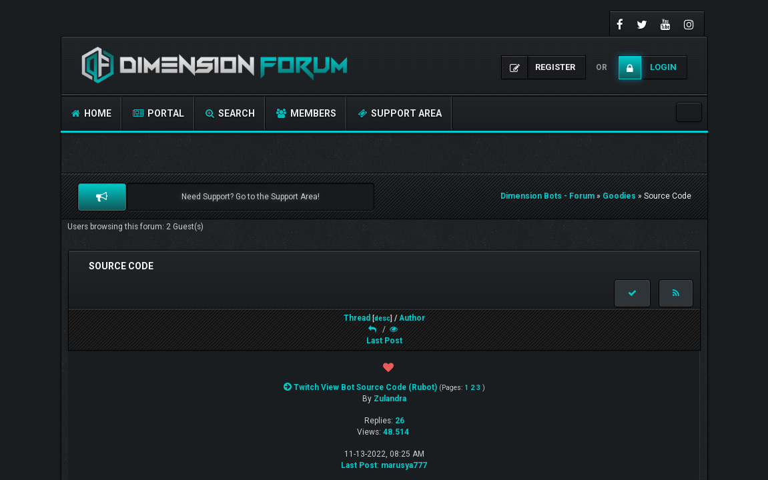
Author (412, 318)
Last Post (384, 340)
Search (230, 113)
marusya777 (404, 465)
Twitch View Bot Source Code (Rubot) (365, 387)
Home (91, 113)
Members (306, 113)
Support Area (400, 113)
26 (399, 420)
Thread (357, 318)
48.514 (396, 432)
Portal (158, 113)
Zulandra (390, 398)
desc (382, 318)
